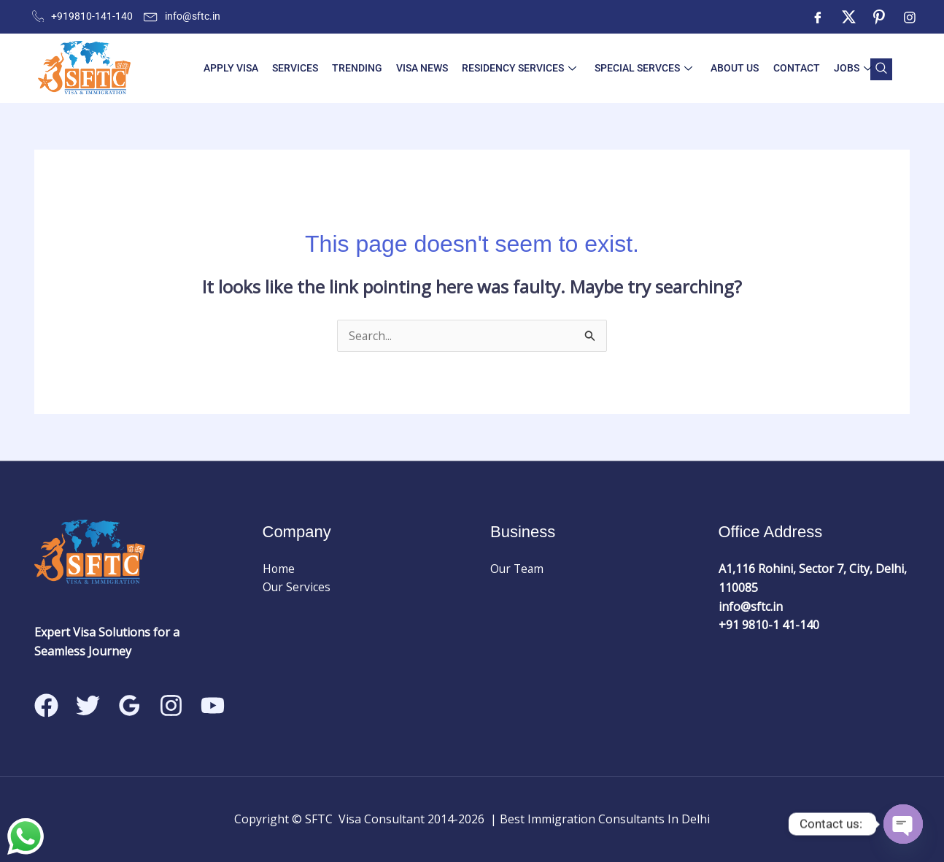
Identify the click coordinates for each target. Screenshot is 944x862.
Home (279, 569)
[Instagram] (910, 17)
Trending (361, 68)
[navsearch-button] (881, 69)
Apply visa (239, 68)
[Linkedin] (213, 705)
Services (302, 68)
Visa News (424, 68)
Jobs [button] (843, 68)
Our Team (518, 569)
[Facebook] (818, 17)
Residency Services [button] (519, 68)
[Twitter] (848, 17)
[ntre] (879, 17)
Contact (789, 68)
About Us (730, 68)
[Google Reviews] (129, 705)
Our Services (297, 588)
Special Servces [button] (641, 68)
